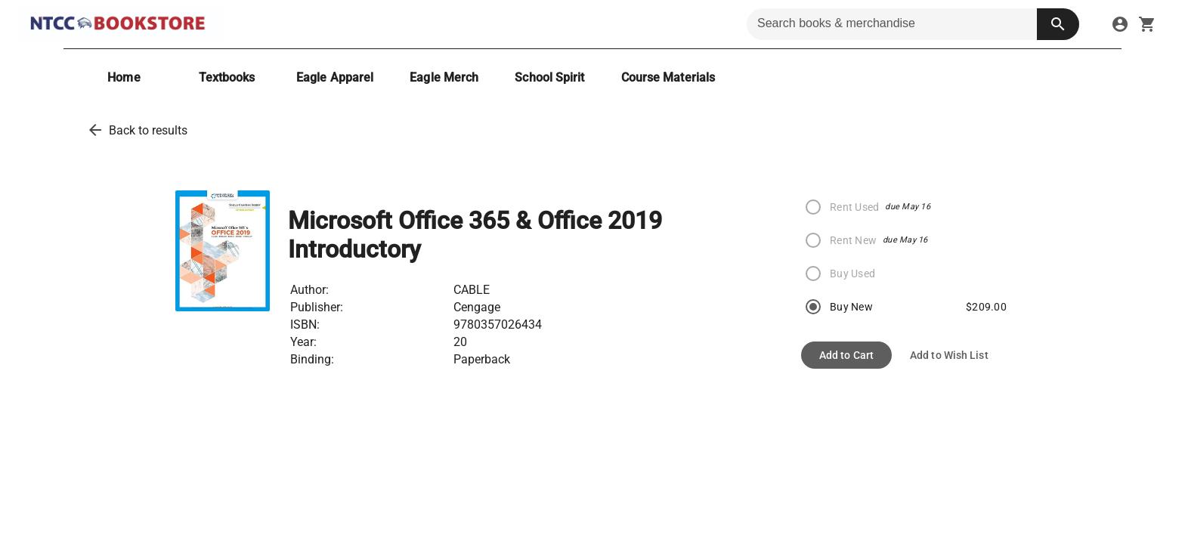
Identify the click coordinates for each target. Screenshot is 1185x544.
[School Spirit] (549, 77)
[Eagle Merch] (444, 77)
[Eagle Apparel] (334, 77)
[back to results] (95, 130)
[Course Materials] (668, 77)
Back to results (148, 130)
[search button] (1058, 24)
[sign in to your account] (1120, 24)
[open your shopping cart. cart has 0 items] (1147, 24)
